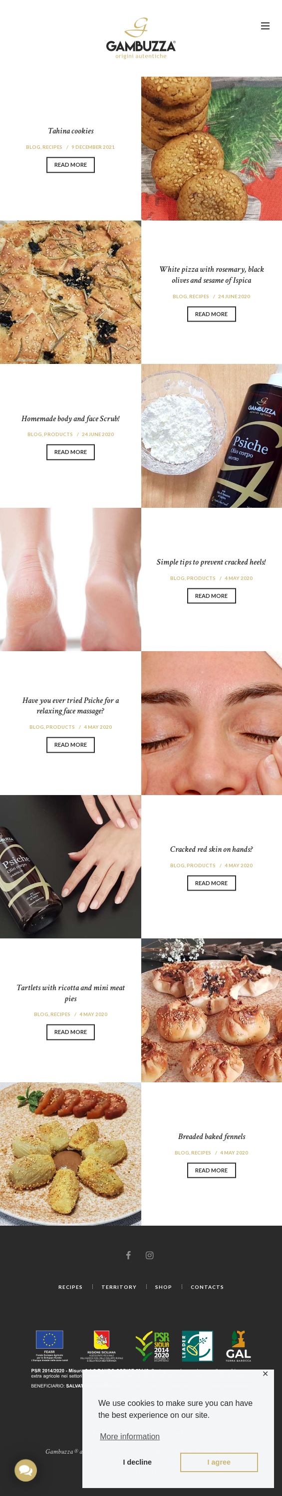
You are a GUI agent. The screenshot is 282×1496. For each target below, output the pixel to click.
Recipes (51, 146)
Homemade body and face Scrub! (70, 417)
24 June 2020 (235, 295)
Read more (70, 165)
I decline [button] (137, 1462)
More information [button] (130, 1436)
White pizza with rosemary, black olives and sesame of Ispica (211, 273)
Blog (31, 146)
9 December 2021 (93, 146)
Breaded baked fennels (212, 1135)
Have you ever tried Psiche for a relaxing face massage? (70, 704)
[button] (25, 1470)
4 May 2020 (239, 577)
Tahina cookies (70, 129)
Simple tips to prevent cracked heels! (211, 561)
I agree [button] (219, 1462)
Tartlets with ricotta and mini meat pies (70, 991)
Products (57, 433)
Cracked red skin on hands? (211, 848)
